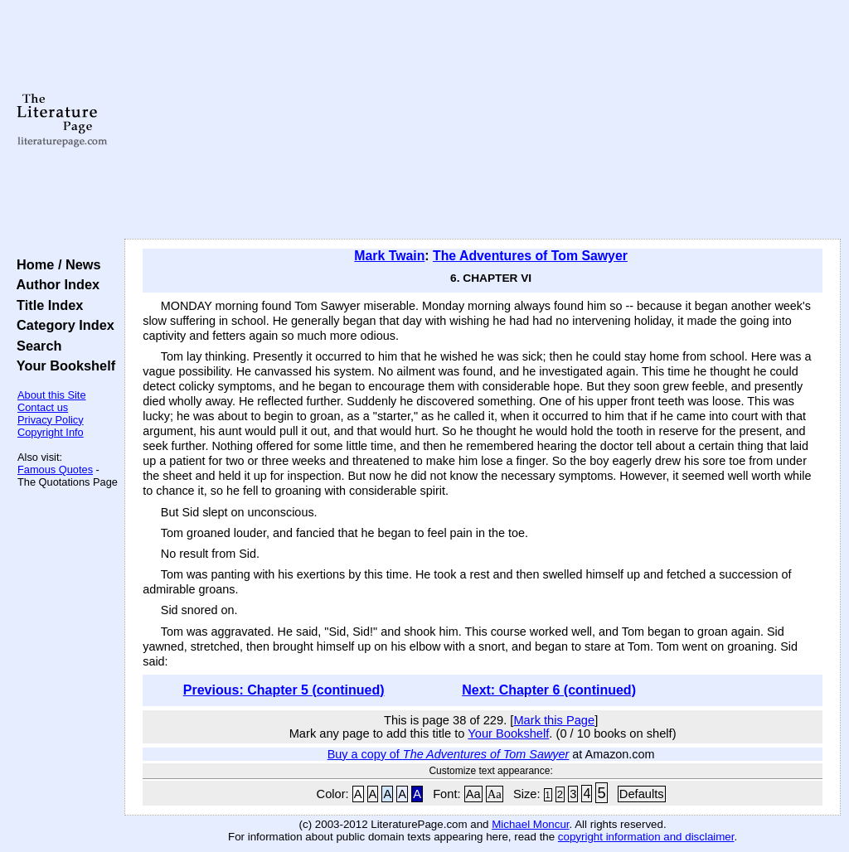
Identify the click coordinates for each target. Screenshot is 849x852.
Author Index (54, 284)
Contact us (42, 407)
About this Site (51, 395)
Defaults (641, 794)
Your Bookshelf (62, 365)
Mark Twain (389, 256)
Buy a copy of (448, 754)
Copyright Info (50, 432)
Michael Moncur (530, 824)
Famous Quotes (55, 469)
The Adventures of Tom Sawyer (530, 256)
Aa (473, 794)
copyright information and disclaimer (646, 836)
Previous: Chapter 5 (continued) (284, 690)
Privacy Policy (50, 420)
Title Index (46, 305)
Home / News (55, 264)
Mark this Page (553, 720)
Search (35, 345)
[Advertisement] (482, 120)
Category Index (61, 324)
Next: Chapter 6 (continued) (549, 690)
